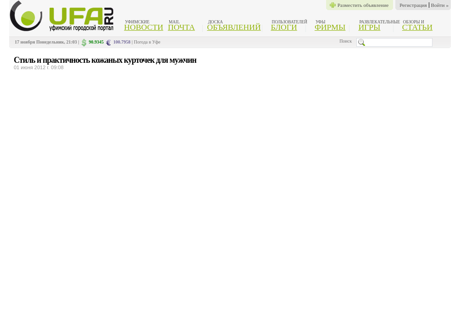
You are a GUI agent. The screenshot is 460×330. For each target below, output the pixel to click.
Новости (143, 27)
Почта (181, 27)
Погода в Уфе (147, 41)
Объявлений (233, 27)
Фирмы (330, 27)
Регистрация (413, 5)
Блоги (284, 27)
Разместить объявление (363, 5)
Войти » (440, 5)
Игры (369, 27)
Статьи (417, 27)
